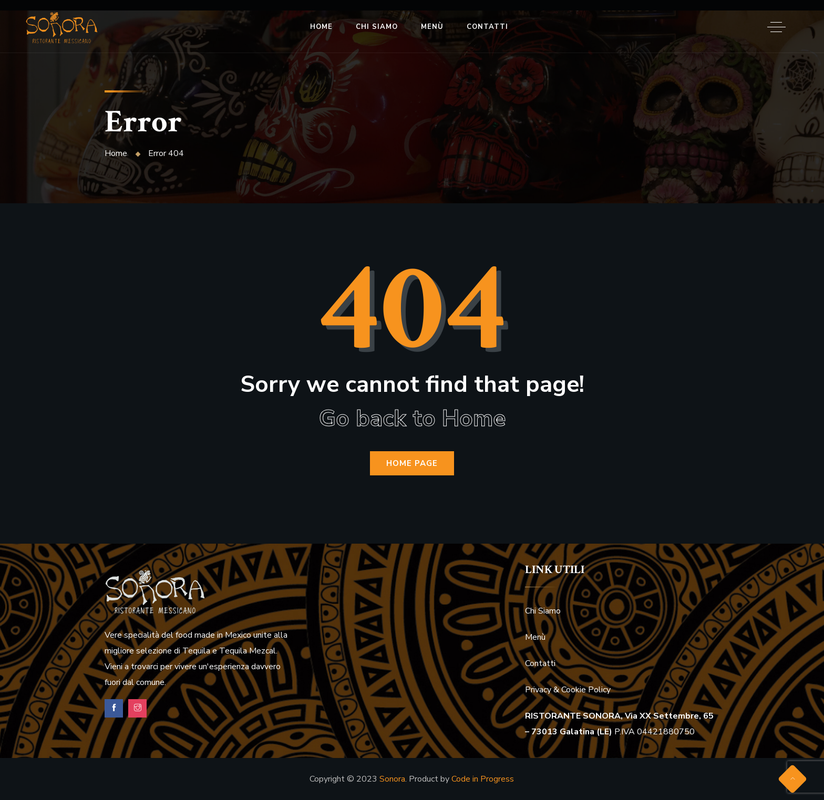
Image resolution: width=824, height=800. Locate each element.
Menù (432, 27)
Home (321, 27)
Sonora (392, 779)
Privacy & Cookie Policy (568, 689)
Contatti (487, 27)
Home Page (412, 463)
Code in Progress (482, 779)
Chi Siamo (377, 27)
